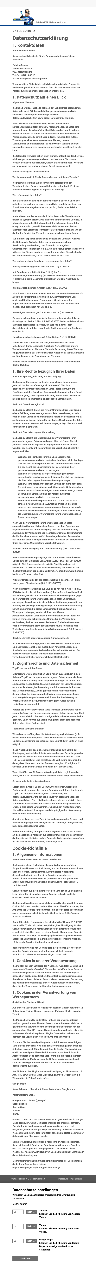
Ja (15, 1212)
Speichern (25, 1258)
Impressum (63, 1179)
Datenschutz (76, 1179)
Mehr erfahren (19, 1204)
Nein (29, 1212)
